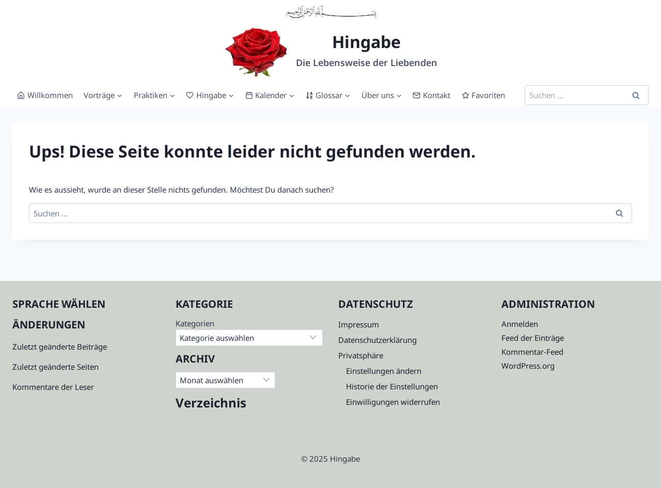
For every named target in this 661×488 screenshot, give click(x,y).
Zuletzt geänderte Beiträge (59, 346)
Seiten (87, 366)
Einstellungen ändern (383, 371)
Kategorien (195, 323)
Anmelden (519, 324)
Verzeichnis (211, 402)
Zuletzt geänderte (43, 366)
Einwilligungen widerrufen (393, 402)
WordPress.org (528, 365)
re (55, 387)
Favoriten (484, 95)
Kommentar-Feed (532, 352)
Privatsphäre (360, 355)
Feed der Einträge (532, 338)
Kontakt (431, 95)
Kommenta (32, 387)
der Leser (76, 387)
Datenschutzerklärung (377, 340)
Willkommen (45, 95)
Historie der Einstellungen (392, 386)
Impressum (358, 324)
